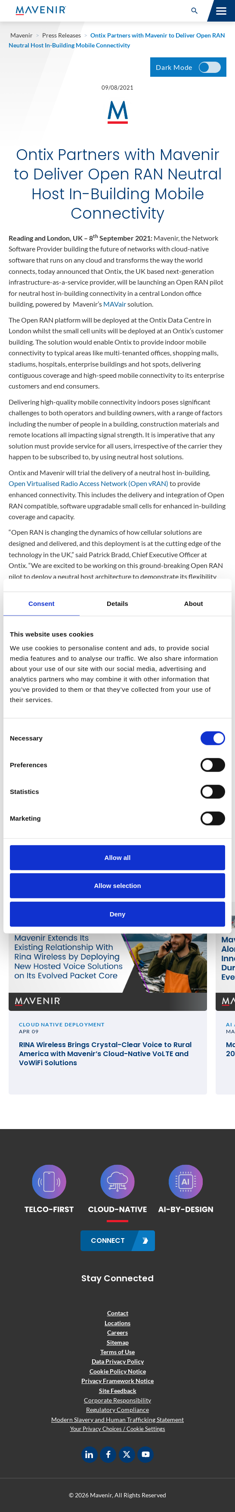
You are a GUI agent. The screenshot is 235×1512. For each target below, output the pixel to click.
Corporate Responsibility (117, 1400)
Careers (117, 1332)
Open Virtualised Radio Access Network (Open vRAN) (88, 483)
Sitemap (118, 1342)
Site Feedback (117, 1390)
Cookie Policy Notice (118, 1371)
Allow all (118, 857)
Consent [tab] (41, 603)
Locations (117, 1323)
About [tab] (193, 603)
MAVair (114, 304)
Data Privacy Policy (118, 1361)
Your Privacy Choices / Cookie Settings (117, 1428)
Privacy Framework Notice (117, 1380)
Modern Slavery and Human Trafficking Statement (117, 1419)
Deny (118, 913)
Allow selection (117, 885)
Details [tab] (117, 603)
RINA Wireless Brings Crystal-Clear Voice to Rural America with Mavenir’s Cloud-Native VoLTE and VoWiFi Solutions (105, 1054)
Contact (117, 1313)
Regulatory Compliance (117, 1409)
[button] (194, 10)
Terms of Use (117, 1351)
